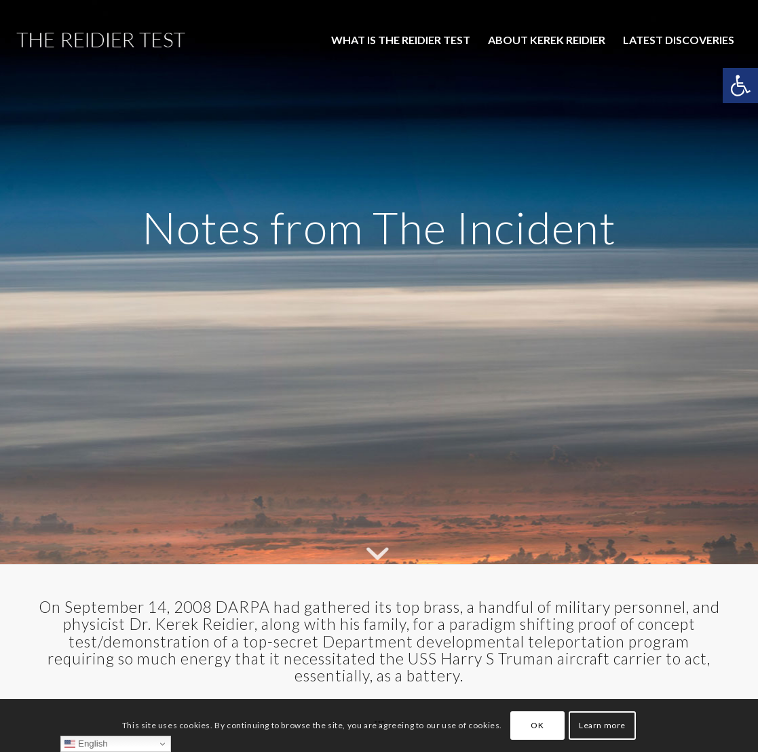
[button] (740, 85)
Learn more (602, 725)
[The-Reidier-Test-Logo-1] (101, 40)
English (85, 743)
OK (537, 725)
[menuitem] (400, 40)
